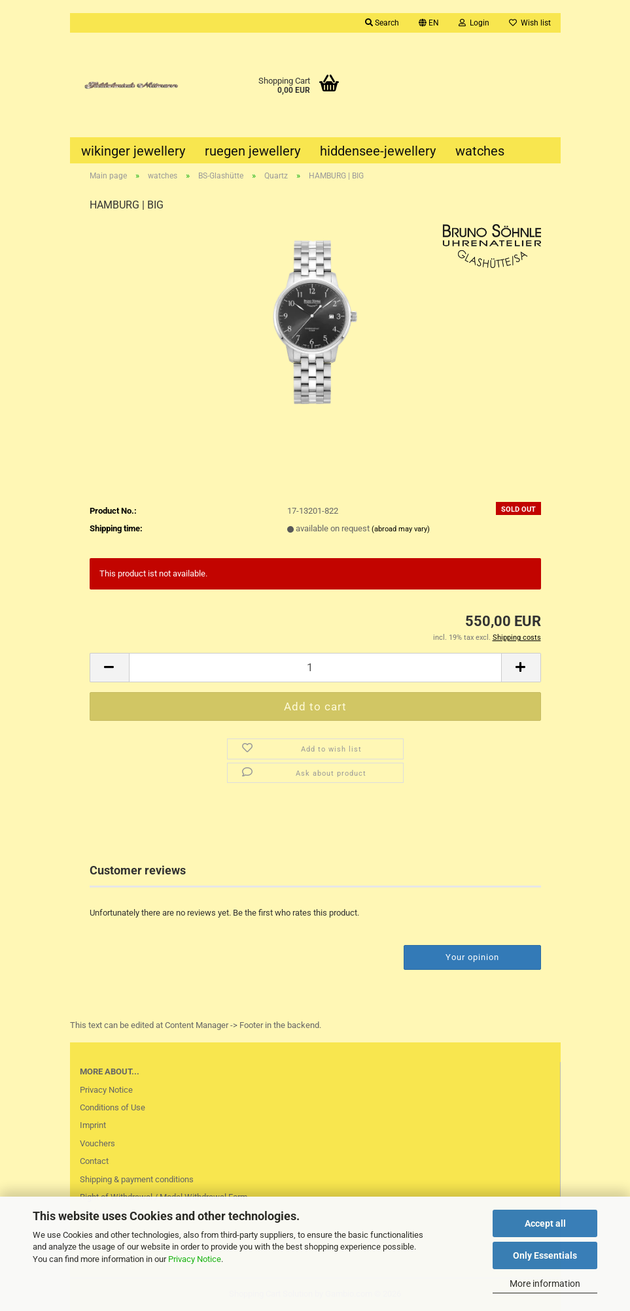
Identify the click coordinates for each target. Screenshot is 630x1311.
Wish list (530, 22)
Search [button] (382, 22)
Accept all (545, 1223)
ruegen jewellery (252, 151)
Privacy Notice (194, 1259)
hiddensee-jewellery (378, 151)
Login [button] (474, 22)
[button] (429, 23)
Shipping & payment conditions (137, 1179)
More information (545, 1283)
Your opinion (472, 957)
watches (479, 151)
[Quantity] (315, 667)
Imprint (93, 1125)
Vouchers (97, 1143)
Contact (94, 1161)
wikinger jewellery (133, 151)
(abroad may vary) (401, 529)
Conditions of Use (112, 1107)
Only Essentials (545, 1255)
